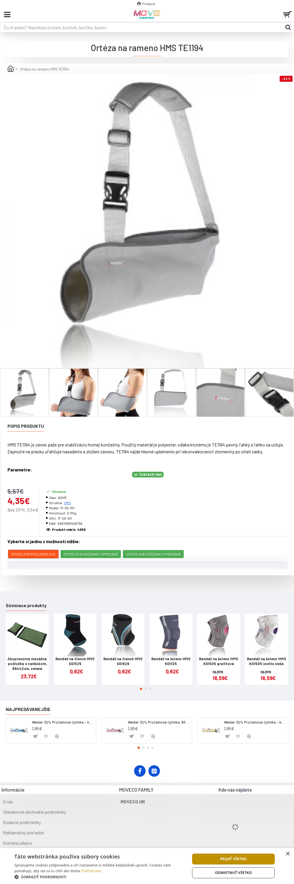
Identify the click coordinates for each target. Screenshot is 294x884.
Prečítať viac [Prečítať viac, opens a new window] (91, 871)
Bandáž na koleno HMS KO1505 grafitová (218, 661)
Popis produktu (25, 426)
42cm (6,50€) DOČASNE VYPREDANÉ (153, 554)
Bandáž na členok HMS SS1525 (74, 661)
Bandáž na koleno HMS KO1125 (170, 661)
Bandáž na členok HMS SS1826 (122, 661)
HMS (67, 503)
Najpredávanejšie (28, 709)
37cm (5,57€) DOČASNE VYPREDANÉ (90, 554)
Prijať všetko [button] (233, 858)
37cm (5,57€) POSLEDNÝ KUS (33, 554)
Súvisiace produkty (26, 605)
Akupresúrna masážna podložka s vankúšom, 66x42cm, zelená (27, 663)
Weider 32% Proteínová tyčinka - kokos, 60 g (63, 722)
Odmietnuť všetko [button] (233, 872)
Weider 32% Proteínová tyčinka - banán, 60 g (255, 722)
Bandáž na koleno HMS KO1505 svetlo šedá (266, 661)
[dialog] (147, 866)
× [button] (287, 854)
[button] (141, 689)
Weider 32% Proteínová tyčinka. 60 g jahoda (159, 722)
